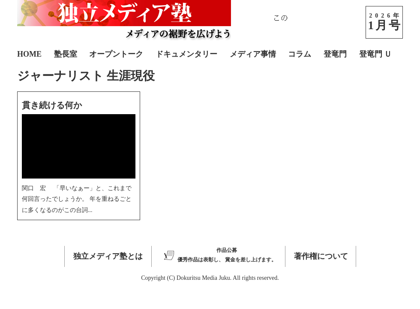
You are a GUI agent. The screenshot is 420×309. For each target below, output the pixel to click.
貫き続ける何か (52, 105)
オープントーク (116, 54)
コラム (299, 54)
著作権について (321, 256)
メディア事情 (253, 54)
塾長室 (65, 54)
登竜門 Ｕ (375, 54)
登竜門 (335, 54)
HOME (29, 54)
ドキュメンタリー (186, 54)
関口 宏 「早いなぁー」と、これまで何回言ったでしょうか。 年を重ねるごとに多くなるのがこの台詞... (77, 199)
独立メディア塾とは (108, 256)
